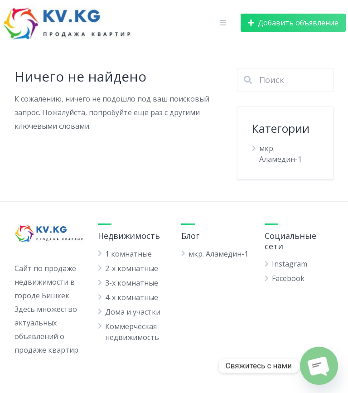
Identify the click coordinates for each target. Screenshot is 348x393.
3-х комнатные (131, 283)
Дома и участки (132, 312)
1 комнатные (128, 254)
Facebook (288, 278)
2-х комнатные (131, 268)
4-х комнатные (131, 297)
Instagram (289, 264)
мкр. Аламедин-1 (218, 254)
